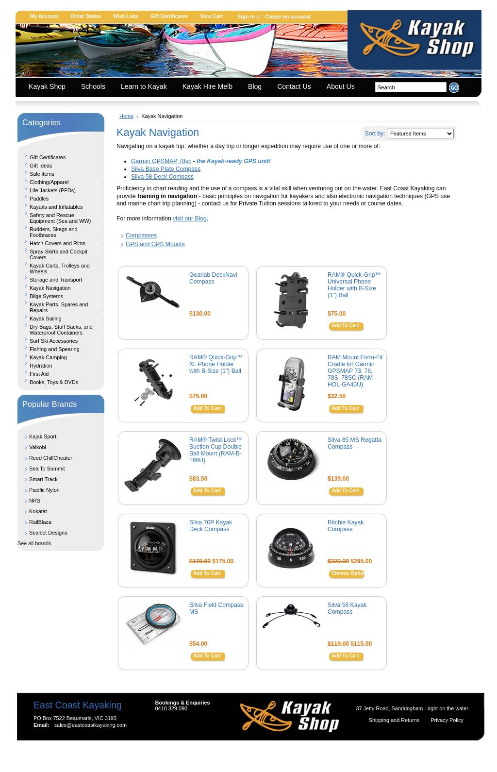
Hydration (41, 366)
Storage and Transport (58, 280)
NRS (34, 500)
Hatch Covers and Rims (58, 243)
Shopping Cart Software (231, 754)
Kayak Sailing (58, 318)
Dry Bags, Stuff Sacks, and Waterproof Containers (58, 330)
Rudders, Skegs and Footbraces (58, 232)
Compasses (141, 235)
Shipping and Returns (395, 720)
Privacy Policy (447, 720)
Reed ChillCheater (50, 458)
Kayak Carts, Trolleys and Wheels (60, 268)
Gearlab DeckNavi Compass (213, 278)
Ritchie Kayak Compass (346, 526)
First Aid (39, 374)
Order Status (85, 16)
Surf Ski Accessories (58, 341)
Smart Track (43, 479)
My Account (44, 16)
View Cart (211, 16)
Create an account (288, 16)
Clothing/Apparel (58, 182)
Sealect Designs (48, 533)
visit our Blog (190, 218)
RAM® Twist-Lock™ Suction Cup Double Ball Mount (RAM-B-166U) (215, 450)
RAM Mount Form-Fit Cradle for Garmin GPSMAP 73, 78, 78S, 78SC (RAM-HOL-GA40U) (355, 371)
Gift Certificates (169, 16)
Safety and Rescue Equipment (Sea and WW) (58, 218)
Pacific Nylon (44, 490)
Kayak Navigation (58, 288)
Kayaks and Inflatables (58, 207)
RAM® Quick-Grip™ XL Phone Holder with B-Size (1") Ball (216, 364)
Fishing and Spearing (58, 349)
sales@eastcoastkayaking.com (90, 725)
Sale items (42, 174)
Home (126, 116)
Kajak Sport (42, 436)
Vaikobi (37, 447)
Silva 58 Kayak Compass (347, 608)
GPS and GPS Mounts (155, 244)
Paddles (58, 198)
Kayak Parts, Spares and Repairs (58, 307)
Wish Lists (125, 16)
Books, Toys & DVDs (54, 382)
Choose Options (350, 573)
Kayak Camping (58, 357)
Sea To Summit (47, 468)
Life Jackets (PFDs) (58, 190)
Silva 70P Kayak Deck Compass (210, 526)
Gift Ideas (41, 165)
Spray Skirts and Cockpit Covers (58, 254)
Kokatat (38, 511)
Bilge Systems (58, 296)
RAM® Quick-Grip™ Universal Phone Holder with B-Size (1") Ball (354, 285)
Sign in (246, 16)
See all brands (34, 543)
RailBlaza (40, 522)
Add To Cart (345, 325)
